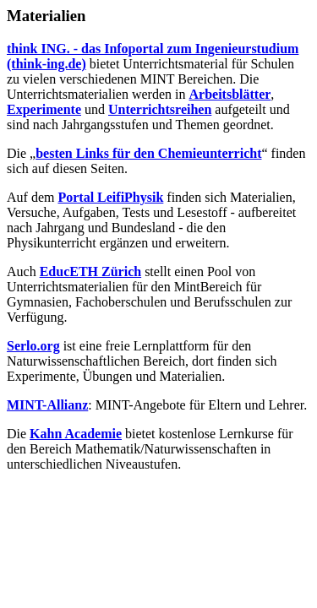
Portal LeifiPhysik (110, 197)
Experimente (44, 109)
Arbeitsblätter (230, 94)
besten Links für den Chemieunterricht (148, 153)
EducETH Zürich (90, 271)
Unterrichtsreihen (159, 109)
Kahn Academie (76, 433)
